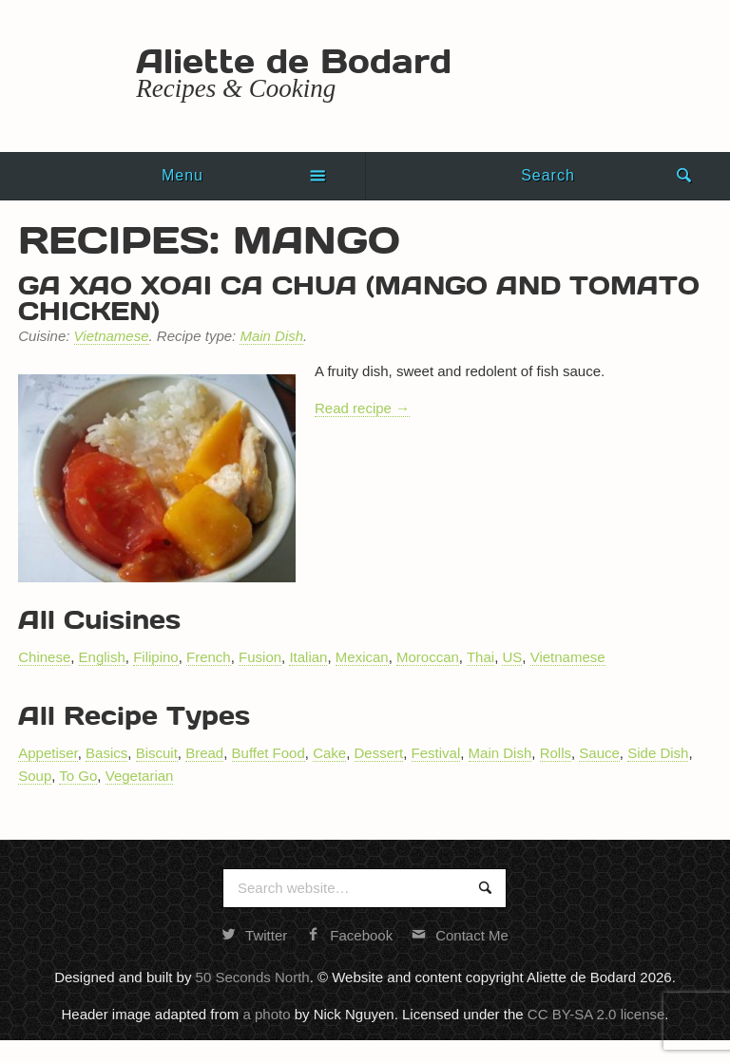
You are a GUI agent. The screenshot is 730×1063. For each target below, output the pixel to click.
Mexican (362, 657)
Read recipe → (362, 408)
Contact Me (460, 935)
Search (548, 175)
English (102, 657)
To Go (78, 776)
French (208, 657)
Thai (480, 657)
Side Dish (657, 753)
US (512, 657)
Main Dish (271, 336)
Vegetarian (140, 776)
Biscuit (157, 753)
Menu (182, 175)
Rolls (555, 753)
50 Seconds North (253, 977)
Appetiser (48, 753)
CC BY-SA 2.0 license (596, 1014)
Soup (34, 776)
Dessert (379, 753)
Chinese (44, 657)
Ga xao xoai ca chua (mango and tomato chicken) (359, 297)
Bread (204, 753)
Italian (308, 657)
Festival (436, 753)
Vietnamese (111, 336)
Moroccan (427, 657)
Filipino (156, 657)
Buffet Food (268, 753)
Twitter (254, 935)
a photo (266, 1014)
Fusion (260, 657)
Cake (329, 753)
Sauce (599, 753)
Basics (106, 753)
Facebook (349, 935)
